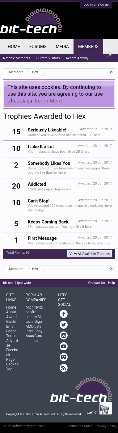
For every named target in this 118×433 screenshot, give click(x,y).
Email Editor (11, 328)
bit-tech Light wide (17, 283)
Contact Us (96, 283)
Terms (11, 336)
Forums (38, 46)
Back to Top (12, 366)
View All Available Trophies (90, 254)
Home (14, 46)
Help (111, 283)
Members (88, 46)
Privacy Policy (105, 426)
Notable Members (16, 58)
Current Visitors (48, 58)
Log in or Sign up (96, 4)
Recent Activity (77, 58)
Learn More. (49, 101)
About (11, 312)
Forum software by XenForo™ (23, 426)
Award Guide (11, 319)
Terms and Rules (80, 426)
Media (62, 46)
